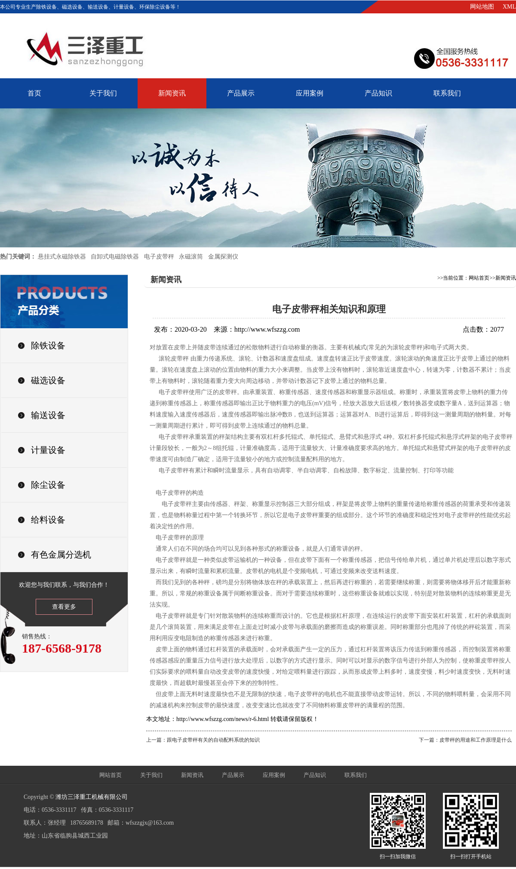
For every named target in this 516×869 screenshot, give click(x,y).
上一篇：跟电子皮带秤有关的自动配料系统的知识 (203, 740)
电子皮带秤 (159, 256)
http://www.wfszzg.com (267, 329)
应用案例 (309, 93)
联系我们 (447, 93)
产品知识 (378, 93)
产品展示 (241, 93)
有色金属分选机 (61, 554)
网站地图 (482, 6)
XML (509, 6)
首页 (34, 93)
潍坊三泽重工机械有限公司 (91, 797)
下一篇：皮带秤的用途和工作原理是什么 (465, 740)
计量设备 (48, 450)
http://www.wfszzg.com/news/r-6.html (222, 719)
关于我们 (103, 93)
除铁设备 (48, 345)
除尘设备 (48, 485)
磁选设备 (48, 380)
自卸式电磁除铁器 (115, 256)
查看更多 (64, 607)
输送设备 (48, 415)
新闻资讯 (172, 93)
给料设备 (48, 519)
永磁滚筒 (191, 256)
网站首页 (479, 278)
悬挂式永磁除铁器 (62, 256)
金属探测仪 (223, 256)
